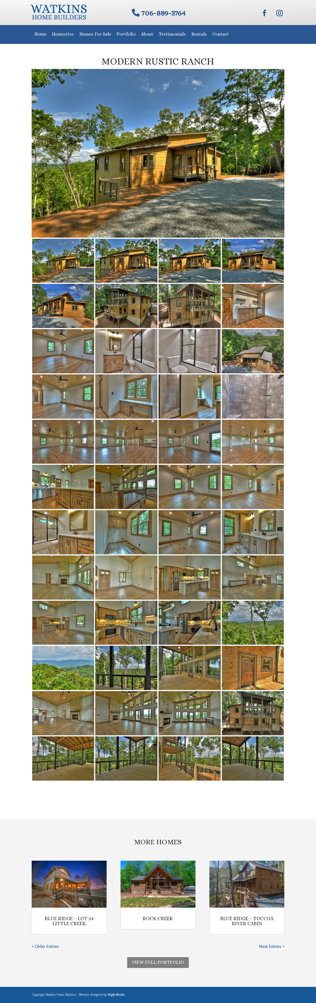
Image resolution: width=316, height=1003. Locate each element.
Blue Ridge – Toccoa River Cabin (247, 921)
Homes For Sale (95, 34)
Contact (220, 34)
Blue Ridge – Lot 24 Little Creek (69, 921)
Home (40, 34)
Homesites (63, 34)
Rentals (199, 34)
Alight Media (116, 995)
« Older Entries (45, 946)
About (147, 34)
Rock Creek (158, 918)
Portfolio (126, 34)
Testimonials (172, 34)
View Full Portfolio (158, 962)
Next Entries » (271, 946)
